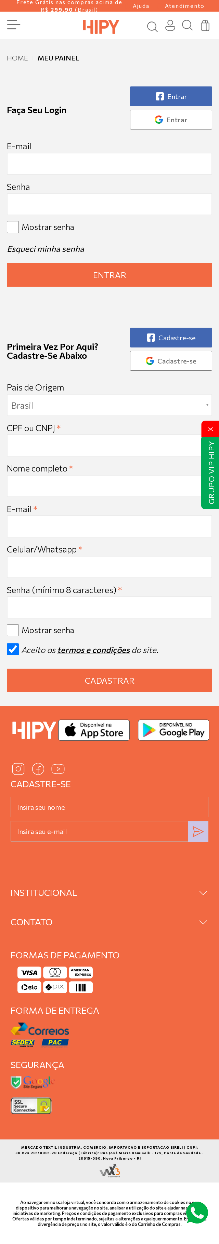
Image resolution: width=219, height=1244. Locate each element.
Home (17, 58)
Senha (18, 186)
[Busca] (188, 25)
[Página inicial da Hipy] (101, 26)
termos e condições (93, 650)
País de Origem (35, 387)
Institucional (44, 892)
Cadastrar (109, 680)
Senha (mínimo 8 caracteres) (64, 590)
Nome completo (40, 468)
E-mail (109, 158)
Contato (32, 921)
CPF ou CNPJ (34, 428)
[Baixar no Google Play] (173, 730)
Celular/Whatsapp (44, 549)
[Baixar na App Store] (94, 730)
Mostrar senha (48, 227)
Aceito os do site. (82, 652)
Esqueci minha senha (45, 249)
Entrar (109, 275)
